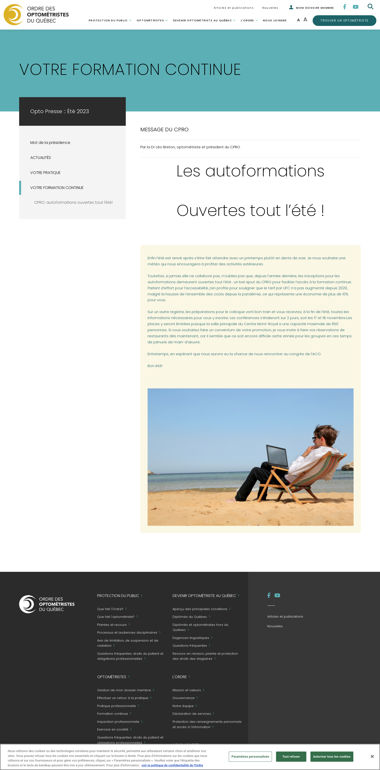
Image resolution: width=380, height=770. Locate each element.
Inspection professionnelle (118, 721)
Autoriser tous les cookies (332, 759)
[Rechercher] (371, 7)
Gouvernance (184, 698)
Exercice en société (112, 729)
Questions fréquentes (190, 646)
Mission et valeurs (187, 690)
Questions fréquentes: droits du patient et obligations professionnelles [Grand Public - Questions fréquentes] (130, 656)
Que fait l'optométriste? (116, 617)
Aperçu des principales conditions (200, 609)
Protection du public (108, 20)
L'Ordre (247, 20)
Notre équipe (183, 706)
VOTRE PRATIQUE (45, 172)
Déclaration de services (192, 714)
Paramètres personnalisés (250, 759)
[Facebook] (345, 7)
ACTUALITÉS (40, 157)
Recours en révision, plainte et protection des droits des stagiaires (205, 656)
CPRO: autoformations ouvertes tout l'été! (73, 202)
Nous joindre (275, 20)
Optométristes (150, 20)
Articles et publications (234, 8)
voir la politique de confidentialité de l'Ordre (172, 767)
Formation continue (112, 714)
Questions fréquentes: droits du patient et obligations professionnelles (130, 740)
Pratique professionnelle (116, 706)
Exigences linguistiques (191, 638)
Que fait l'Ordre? (110, 609)
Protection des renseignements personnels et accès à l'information (207, 724)
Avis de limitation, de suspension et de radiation (127, 643)
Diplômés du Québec (190, 617)
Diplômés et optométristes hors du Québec (200, 627)
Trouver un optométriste (344, 20)
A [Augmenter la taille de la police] (305, 19)
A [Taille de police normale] (298, 20)
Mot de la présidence (50, 142)
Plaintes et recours (112, 624)
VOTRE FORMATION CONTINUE (57, 187)
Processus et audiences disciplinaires (127, 632)
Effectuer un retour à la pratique (122, 698)
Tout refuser (291, 759)
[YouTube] (356, 7)
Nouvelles (270, 8)
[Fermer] (372, 758)
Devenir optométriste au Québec (202, 20)
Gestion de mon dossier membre (124, 690)
